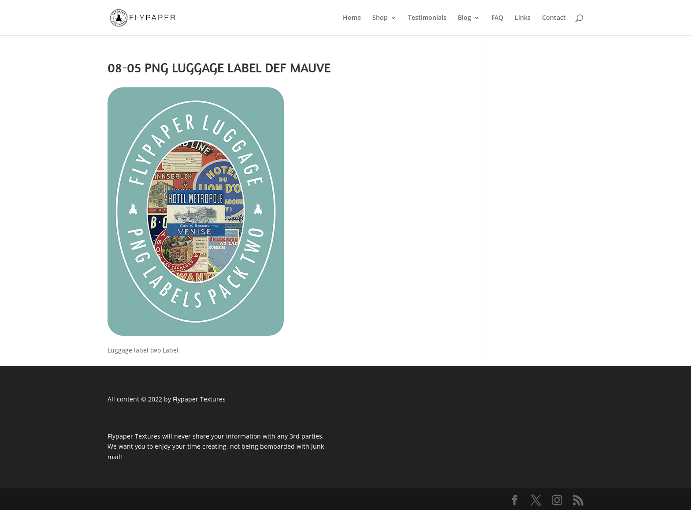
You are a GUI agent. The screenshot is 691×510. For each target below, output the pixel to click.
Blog (464, 18)
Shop (380, 18)
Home (352, 18)
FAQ (497, 18)
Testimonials (427, 18)
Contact (554, 18)
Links (523, 18)
